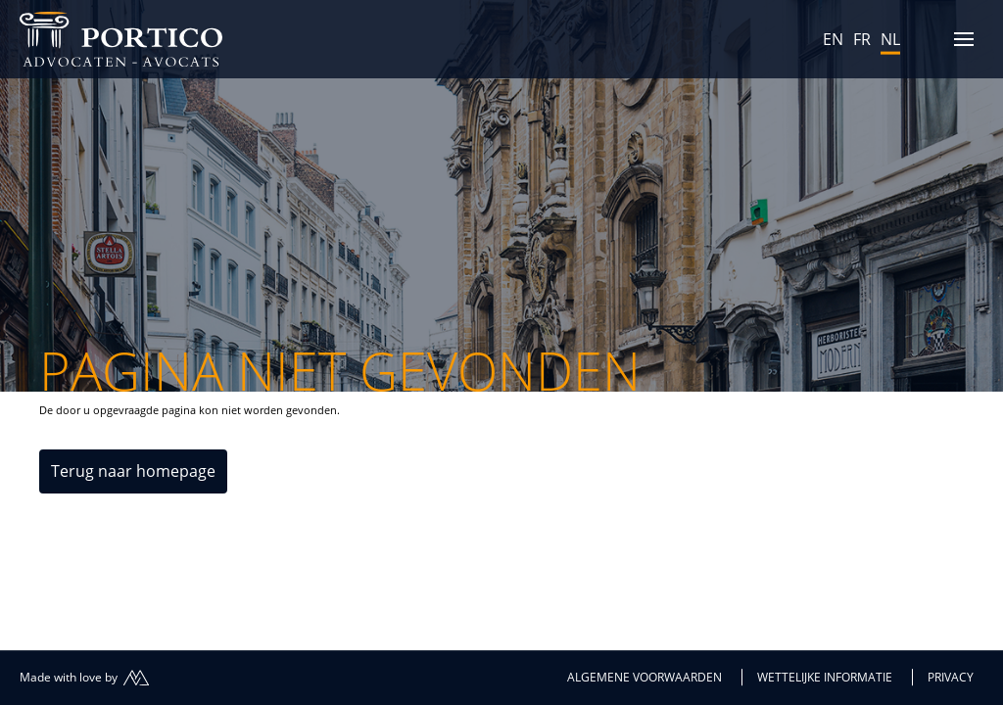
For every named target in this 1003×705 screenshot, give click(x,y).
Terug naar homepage (133, 471)
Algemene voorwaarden (644, 677)
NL (890, 39)
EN (833, 39)
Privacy (951, 677)
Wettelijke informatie (824, 677)
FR (862, 39)
